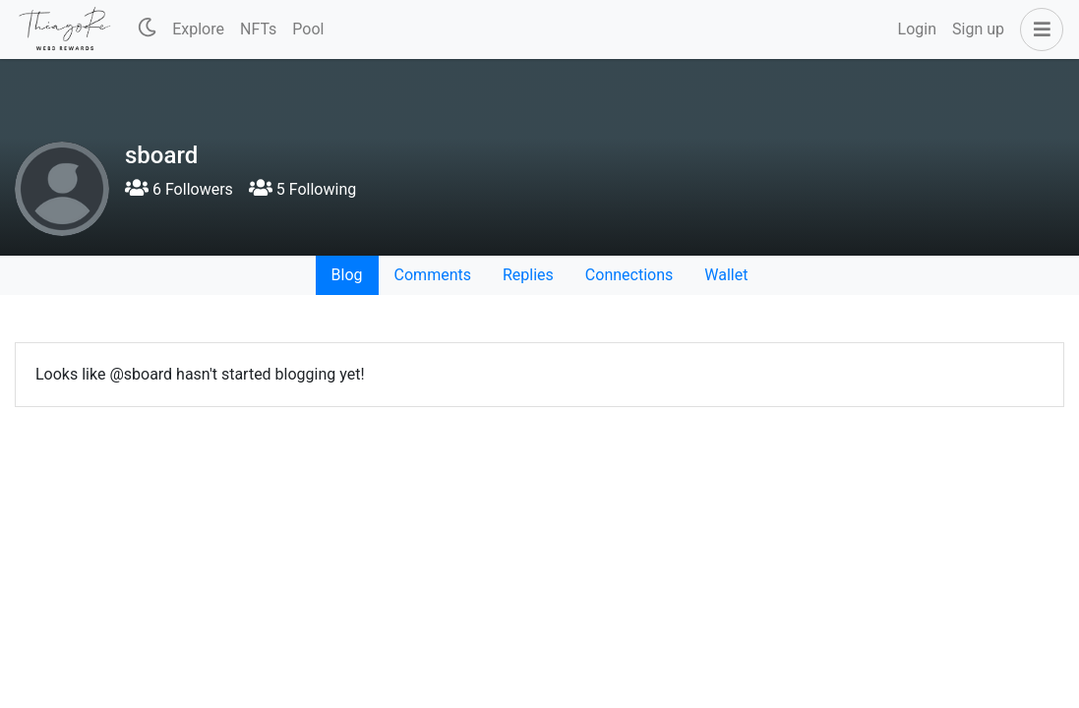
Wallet (726, 275)
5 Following (302, 189)
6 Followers (179, 189)
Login (917, 29)
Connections (629, 275)
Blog (347, 275)
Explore (198, 29)
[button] (1037, 29)
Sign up (978, 29)
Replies (528, 275)
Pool (308, 29)
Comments (432, 275)
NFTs (258, 29)
